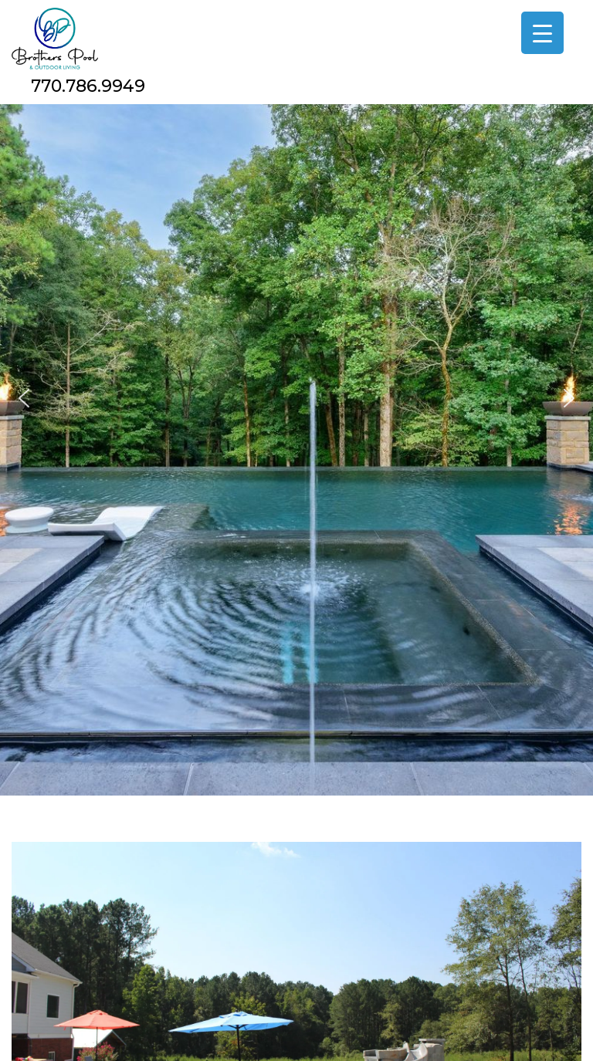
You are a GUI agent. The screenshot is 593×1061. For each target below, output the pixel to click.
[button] (24, 398)
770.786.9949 (88, 86)
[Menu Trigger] (542, 33)
